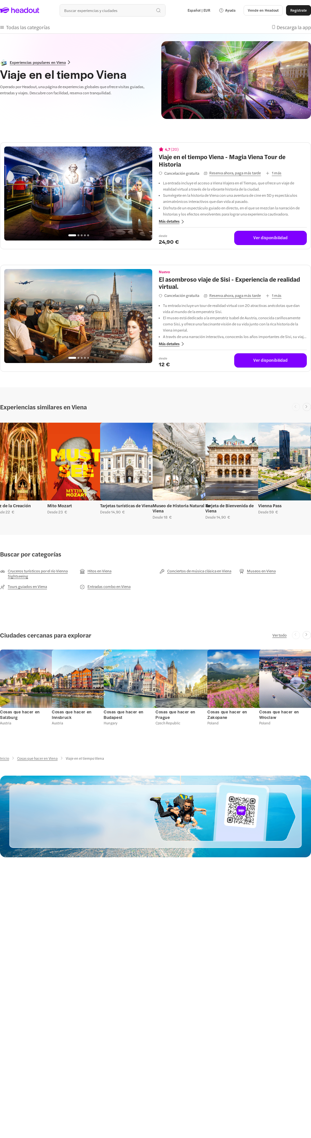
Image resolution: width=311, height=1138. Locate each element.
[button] (227, 10)
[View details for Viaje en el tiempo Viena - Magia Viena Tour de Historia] (233, 160)
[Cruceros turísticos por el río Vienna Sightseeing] (36, 573)
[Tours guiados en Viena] (23, 587)
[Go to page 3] (82, 235)
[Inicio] (4, 758)
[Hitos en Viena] (95, 571)
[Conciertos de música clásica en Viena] (195, 571)
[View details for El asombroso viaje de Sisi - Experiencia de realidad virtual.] (233, 283)
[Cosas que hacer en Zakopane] (227, 714)
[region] (78, 194)
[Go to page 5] (88, 235)
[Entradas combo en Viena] (105, 587)
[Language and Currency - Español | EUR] (198, 10)
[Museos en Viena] (257, 571)
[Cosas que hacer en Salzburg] (20, 714)
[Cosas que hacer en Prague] (175, 714)
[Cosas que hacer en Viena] (37, 758)
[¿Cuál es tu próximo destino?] (112, 10)
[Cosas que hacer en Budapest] (124, 714)
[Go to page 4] (85, 235)
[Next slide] (307, 407)
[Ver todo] (279, 635)
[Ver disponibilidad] (270, 238)
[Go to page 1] (72, 235)
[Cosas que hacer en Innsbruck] (72, 714)
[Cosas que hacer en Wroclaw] (279, 714)
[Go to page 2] (78, 235)
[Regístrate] (298, 10)
